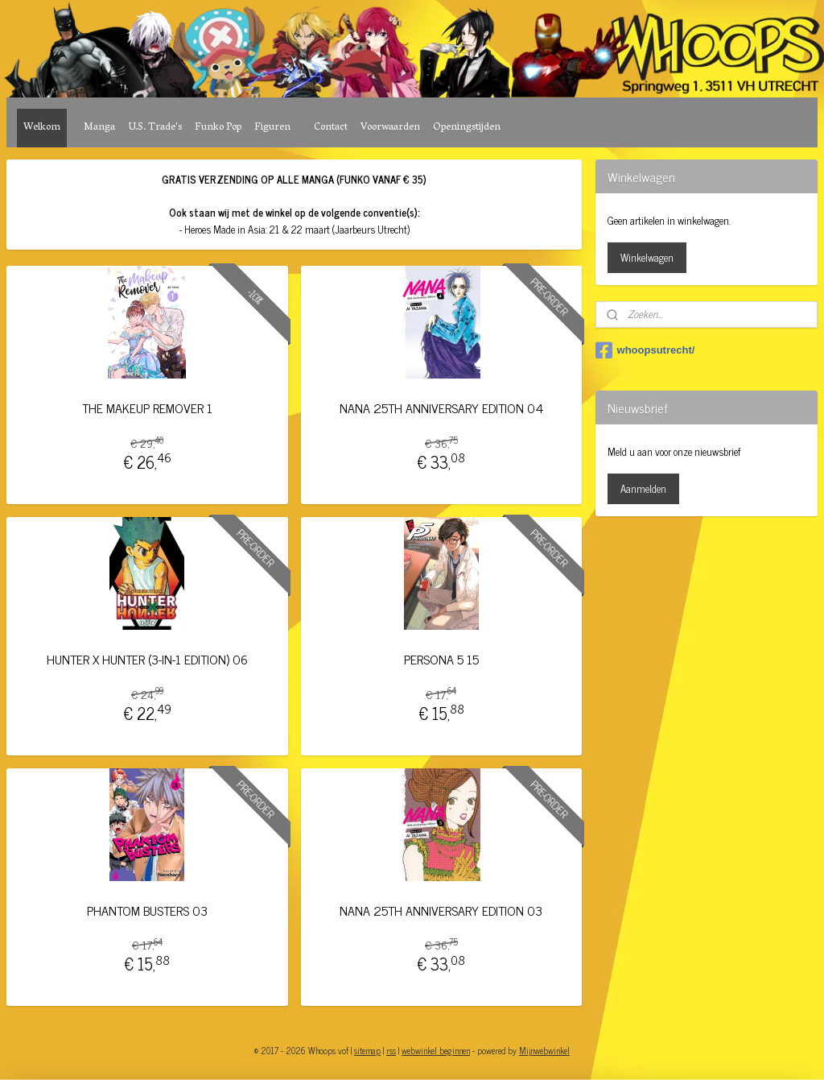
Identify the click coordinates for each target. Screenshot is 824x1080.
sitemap (367, 1050)
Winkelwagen (647, 257)
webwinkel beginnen (436, 1050)
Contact (331, 128)
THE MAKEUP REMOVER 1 (147, 408)
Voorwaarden (390, 128)
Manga (99, 128)
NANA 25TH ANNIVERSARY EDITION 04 (441, 408)
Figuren (272, 128)
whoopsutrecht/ (645, 350)
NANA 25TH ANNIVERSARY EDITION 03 (441, 910)
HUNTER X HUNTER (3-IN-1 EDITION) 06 (147, 659)
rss (391, 1050)
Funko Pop (218, 128)
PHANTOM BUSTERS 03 (147, 910)
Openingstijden (467, 128)
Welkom (41, 128)
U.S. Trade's (155, 128)
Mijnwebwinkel (544, 1050)
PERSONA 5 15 (441, 659)
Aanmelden (643, 488)
